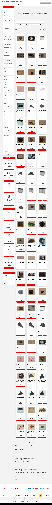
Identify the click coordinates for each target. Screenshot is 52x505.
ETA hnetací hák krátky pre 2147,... (19, 330)
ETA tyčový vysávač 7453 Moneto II (8, 227)
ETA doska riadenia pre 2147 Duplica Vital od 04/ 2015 (41, 263)
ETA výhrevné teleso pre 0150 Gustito (20, 161)
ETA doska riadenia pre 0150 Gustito (41, 144)
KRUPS (33, 24)
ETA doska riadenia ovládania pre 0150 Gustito (31, 128)
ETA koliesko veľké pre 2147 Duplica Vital (20, 296)
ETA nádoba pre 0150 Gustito (20, 127)
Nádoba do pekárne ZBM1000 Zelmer (42, 246)
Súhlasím (49, 2)
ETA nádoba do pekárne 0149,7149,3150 (41, 43)
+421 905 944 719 (28, 498)
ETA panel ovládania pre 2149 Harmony (31, 364)
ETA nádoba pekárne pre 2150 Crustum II (20, 415)
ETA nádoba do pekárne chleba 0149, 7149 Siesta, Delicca (31, 43)
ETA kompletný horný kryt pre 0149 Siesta (20, 60)
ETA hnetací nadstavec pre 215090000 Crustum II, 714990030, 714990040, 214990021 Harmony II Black (41, 398)
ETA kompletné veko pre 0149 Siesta (20, 43)
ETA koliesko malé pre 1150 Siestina (41, 229)
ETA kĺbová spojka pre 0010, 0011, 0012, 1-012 (9, 215)
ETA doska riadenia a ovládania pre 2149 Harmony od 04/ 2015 (20, 381)
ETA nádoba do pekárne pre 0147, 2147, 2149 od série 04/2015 (41, 314)
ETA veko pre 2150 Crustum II (42, 431)
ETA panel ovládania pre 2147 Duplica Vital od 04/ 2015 (20, 279)
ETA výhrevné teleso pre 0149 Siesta (20, 77)
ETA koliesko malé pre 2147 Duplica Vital (30, 296)
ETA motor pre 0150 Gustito (30, 144)
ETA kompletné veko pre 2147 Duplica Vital (42, 279)
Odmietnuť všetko (43, 2)
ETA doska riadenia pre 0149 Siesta (41, 77)
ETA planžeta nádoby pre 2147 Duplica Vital (42, 296)
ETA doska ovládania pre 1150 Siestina (31, 229)
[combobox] (44, 29)
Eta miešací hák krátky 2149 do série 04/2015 (31, 381)
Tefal (40, 24)
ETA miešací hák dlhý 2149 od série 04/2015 (31, 398)
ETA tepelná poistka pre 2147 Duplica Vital (31, 263)
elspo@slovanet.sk (6, 281)
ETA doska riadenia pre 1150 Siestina (20, 229)
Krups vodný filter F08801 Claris (9, 187)
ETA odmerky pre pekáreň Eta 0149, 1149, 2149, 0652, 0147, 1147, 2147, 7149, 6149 (31, 162)
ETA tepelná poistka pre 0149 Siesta (20, 94)
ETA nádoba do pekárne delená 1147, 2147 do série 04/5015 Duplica (31, 196)
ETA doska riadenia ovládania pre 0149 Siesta (31, 60)
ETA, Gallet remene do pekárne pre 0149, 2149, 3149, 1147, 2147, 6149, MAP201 (31, 314)
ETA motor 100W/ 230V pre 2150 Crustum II (31, 432)
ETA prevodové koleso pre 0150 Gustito (20, 144)
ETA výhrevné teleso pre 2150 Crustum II (31, 415)
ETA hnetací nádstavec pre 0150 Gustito (42, 111)
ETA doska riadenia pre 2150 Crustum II (41, 415)
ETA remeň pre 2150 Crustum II (20, 431)
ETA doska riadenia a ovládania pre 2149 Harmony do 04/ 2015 (42, 364)
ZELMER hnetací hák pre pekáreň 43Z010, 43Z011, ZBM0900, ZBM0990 (31, 246)
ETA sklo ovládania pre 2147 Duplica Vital (19, 313)
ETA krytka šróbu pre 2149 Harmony (19, 364)
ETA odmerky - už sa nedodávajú (42, 93)
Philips (26, 24)
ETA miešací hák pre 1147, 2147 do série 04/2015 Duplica (20, 178)
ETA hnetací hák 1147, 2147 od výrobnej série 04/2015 (31, 178)
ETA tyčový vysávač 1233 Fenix (9, 251)
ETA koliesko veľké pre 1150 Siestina (20, 246)
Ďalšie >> (34, 442)
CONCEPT (19, 24)
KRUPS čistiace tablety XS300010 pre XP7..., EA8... (8, 176)
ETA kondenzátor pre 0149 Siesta (30, 77)
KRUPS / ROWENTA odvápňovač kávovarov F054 (9, 200)
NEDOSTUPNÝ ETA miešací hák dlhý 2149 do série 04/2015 (42, 381)
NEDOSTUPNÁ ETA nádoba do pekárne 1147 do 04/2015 (42, 178)
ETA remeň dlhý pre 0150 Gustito (41, 128)
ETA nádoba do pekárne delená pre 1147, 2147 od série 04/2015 (42, 195)
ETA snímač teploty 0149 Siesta (31, 93)
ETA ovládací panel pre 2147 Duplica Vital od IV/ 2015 (30, 279)
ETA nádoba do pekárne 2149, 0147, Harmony (42, 347)
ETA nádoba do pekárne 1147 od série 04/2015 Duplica (20, 195)
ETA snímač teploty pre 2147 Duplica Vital (20, 263)
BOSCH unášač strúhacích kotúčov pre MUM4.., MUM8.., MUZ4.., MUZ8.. (9, 164)
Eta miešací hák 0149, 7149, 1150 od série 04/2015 (31, 111)
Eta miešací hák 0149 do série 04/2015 (20, 111)
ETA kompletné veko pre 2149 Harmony (20, 347)
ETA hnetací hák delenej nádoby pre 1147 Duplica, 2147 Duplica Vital (42, 331)
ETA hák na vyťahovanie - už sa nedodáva (42, 161)
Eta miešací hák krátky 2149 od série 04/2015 (20, 398)
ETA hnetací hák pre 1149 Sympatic (19, 212)
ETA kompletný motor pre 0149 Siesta (42, 60)
